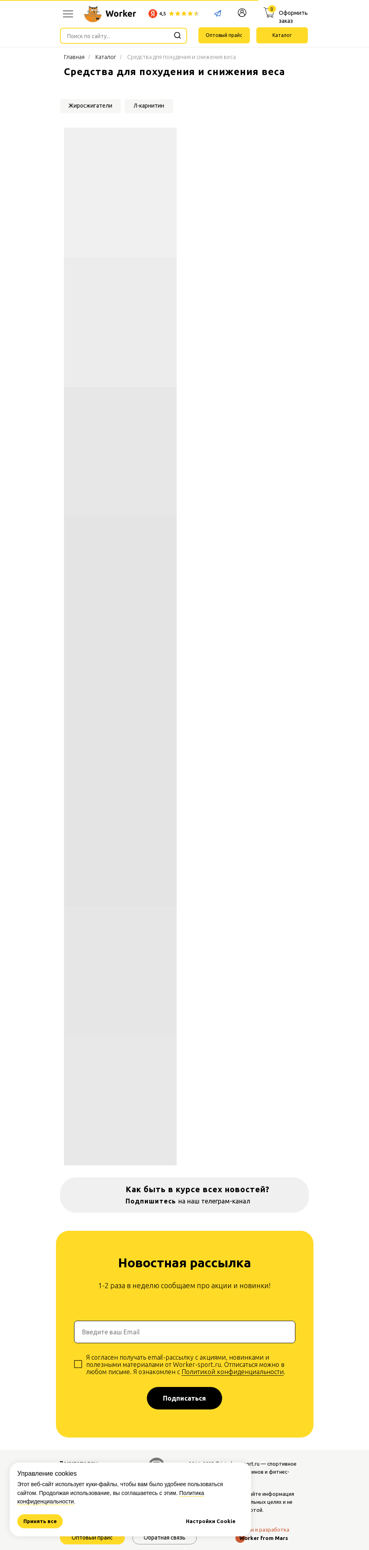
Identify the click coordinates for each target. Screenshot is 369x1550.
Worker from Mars (263, 1538)
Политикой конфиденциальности (232, 1371)
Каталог (105, 57)
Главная (74, 57)
